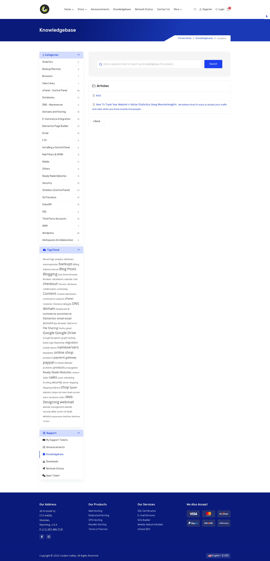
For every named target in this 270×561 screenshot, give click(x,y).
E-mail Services (146, 515)
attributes (69, 259)
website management (53, 407)
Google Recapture (52, 337)
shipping (74, 382)
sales (53, 377)
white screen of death (61, 411)
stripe (55, 392)
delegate (67, 304)
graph (64, 337)
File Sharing (50, 328)
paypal (48, 362)
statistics (47, 392)
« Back (96, 121)
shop (65, 387)
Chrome (62, 284)
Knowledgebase (126, 9)
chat (75, 279)
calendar (68, 279)
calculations (57, 279)
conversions (49, 298)
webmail (67, 402)
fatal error (72, 323)
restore (75, 372)
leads (45, 342)
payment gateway (64, 357)
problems (48, 367)
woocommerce (56, 416)
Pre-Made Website (63, 362)
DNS (75, 303)
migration (71, 342)
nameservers (68, 347)
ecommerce (64, 314)
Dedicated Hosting (99, 515)
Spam (73, 387)
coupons (59, 298)
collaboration (49, 289)
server (66, 382)
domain (49, 308)
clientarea (72, 284)
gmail (68, 328)
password (48, 357)
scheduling (69, 377)
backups (65, 264)
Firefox (62, 328)
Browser (47, 279)
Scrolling (47, 382)
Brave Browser (70, 274)
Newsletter (48, 352)
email (60, 318)
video (62, 397)
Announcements (104, 9)
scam (60, 377)
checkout (50, 283)
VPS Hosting (95, 520)
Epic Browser (60, 323)
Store (85, 9)
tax (59, 392)
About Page (48, 259)
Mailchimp (59, 342)
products (59, 367)
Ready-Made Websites (57, 372)
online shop (63, 352)
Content (49, 293)
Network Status (148, 9)
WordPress (67, 416)
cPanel (69, 298)
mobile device (50, 347)
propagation (71, 367)
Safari (45, 377)
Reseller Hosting (97, 524)
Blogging (50, 274)
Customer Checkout (52, 304)
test (96, 95)
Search (213, 64)
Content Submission (66, 294)
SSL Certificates (147, 511)
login (51, 342)
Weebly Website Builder (150, 524)
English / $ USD (218, 555)
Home (71, 9)
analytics (59, 259)
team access (74, 392)
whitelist (47, 416)
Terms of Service (98, 529)
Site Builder (144, 520)
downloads (61, 309)
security (57, 382)
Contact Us (167, 9)
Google (48, 332)
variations (54, 397)
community (62, 289)
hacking (71, 337)
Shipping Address (51, 387)
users (45, 397)
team (64, 392)
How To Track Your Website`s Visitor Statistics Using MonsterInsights (159, 106)
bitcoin (55, 269)
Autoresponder (50, 264)
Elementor (49, 318)
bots (60, 274)
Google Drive (65, 332)
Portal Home (184, 38)
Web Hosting (95, 511)
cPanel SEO (144, 529)
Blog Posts (67, 269)
